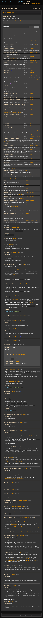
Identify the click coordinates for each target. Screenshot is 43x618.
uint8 (31, 158)
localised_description (9, 196)
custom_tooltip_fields (9, 174)
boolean (31, 134)
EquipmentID (33, 60)
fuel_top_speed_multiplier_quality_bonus (14, 104)
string (26, 170)
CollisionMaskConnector (19, 354)
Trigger (31, 138)
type (4, 180)
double (31, 89)
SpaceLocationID (34, 129)
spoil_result (6, 70)
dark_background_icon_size (10, 52)
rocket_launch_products (9, 143)
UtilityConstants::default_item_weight (12, 112)
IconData (35, 33)
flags (4, 79)
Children (6, 22)
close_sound (6, 121)
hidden (5, 208)
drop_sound (6, 125)
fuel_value (6, 85)
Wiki (17, 2)
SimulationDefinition (31, 220)
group (34, 560)
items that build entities (15, 559)
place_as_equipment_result (10, 60)
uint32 (31, 84)
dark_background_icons (9, 44)
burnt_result (6, 66)
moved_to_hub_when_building (10, 149)
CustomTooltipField (33, 174)
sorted (36, 27)
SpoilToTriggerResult (35, 136)
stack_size (6, 29)
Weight (31, 109)
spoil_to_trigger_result (9, 136)
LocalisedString (30, 192)
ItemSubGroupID (29, 204)
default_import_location (9, 129)
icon (4, 37)
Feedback (34, 615)
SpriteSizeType (33, 40)
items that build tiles (26, 559)
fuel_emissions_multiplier (10, 97)
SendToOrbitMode (34, 145)
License (23, 615)
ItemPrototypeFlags (34, 79)
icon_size (5, 40)
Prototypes (8, 12)
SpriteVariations (34, 75)
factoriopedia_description (10, 200)
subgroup (5, 204)
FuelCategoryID (33, 62)
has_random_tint (7, 134)
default (31, 27)
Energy (31, 85)
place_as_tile (7, 74)
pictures (5, 75)
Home (3, 12)
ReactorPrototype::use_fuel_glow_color (14, 478)
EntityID (32, 56)
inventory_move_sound (8, 127)
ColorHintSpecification (36, 130)
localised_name (7, 192)
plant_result (6, 72)
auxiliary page (8, 465)
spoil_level (6, 158)
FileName (32, 37)
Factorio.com (5, 2)
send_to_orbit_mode (8, 145)
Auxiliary (38, 3)
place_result (6, 56)
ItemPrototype (15, 12)
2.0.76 (37, 8)
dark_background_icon (8, 48)
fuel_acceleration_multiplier (11, 89)
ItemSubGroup (14, 206)
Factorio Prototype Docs (9, 8)
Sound (31, 120)
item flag (31, 302)
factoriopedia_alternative (10, 170)
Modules (7, 559)
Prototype (26, 3)
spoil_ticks (6, 84)
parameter (5, 215)
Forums (12, 2)
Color (31, 116)
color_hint (6, 130)
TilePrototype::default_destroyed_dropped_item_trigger (27, 527)
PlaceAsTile (33, 74)
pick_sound (6, 123)
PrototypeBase (18, 21)
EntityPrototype (13, 58)
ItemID (31, 66)
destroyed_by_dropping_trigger (11, 138)
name (4, 184)
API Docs (29, 2)
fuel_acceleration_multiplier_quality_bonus (15, 99)
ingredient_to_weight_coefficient (12, 114)
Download (28, 615)
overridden (10, 208)
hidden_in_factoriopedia (9, 213)
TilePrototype (7, 142)
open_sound (6, 120)
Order (27, 188)
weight (5, 109)
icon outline (14, 274)
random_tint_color (8, 154)
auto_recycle (6, 162)
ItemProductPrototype (26, 531)
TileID (12, 352)
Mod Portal (22, 2)
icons (4, 33)
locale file (20, 194)
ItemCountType (33, 29)
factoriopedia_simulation (10, 220)
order (4, 188)
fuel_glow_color (7, 116)
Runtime (33, 3)
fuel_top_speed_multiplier (10, 93)
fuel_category (7, 62)
